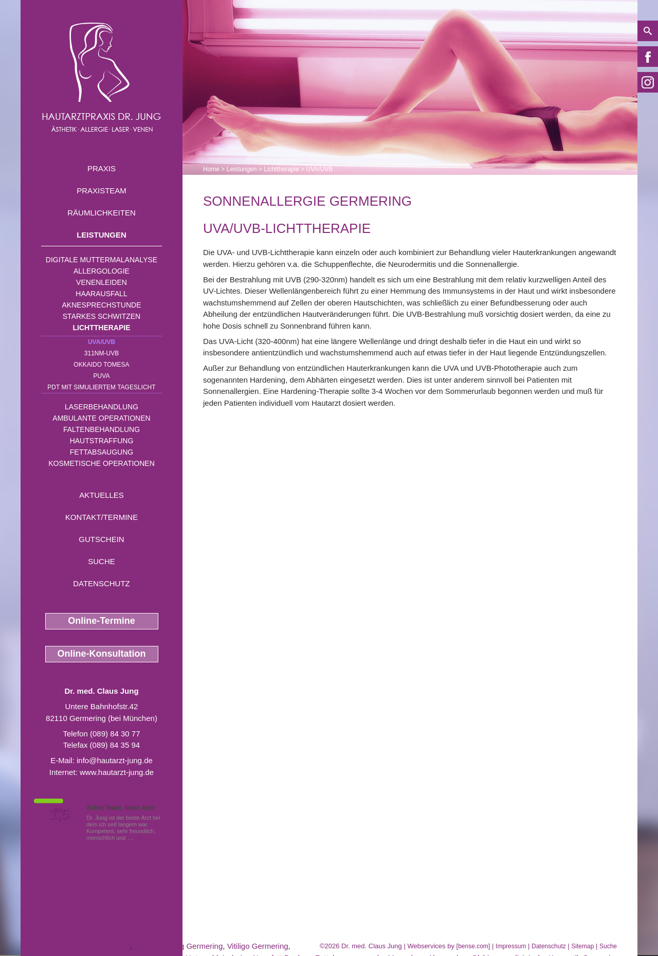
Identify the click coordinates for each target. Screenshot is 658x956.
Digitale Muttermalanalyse (101, 260)
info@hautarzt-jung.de (115, 760)
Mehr (141, 838)
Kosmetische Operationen (101, 463)
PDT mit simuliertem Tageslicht (101, 387)
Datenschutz (101, 583)
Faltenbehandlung (101, 429)
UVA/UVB (101, 342)
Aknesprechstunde (101, 305)
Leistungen (101, 234)
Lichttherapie (102, 327)
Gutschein (101, 539)
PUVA (102, 376)
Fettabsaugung (101, 452)
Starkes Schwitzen (101, 316)
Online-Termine (101, 621)
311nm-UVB (101, 353)
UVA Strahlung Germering (178, 946)
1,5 (59, 814)
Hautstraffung (102, 441)
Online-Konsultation (102, 653)
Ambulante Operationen (101, 418)
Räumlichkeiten (101, 212)
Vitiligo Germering (257, 946)
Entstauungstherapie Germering (75, 946)
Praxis (101, 168)
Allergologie (102, 271)
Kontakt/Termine (101, 517)
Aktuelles (101, 495)
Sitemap (582, 946)
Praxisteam (101, 190)
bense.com (473, 946)
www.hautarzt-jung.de (117, 772)
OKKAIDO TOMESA (101, 364)
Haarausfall (101, 294)
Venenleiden (101, 282)
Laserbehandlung (101, 407)
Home (211, 169)
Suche (101, 561)
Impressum (511, 946)
